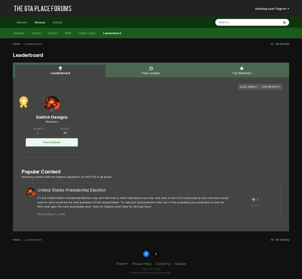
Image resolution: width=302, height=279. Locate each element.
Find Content (51, 142)
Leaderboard (112, 33)
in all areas (248, 87)
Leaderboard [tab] (60, 70)
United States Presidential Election (71, 190)
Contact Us (163, 264)
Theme (122, 264)
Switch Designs (52, 117)
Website (22, 22)
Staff (68, 33)
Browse (40, 24)
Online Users (87, 33)
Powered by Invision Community (151, 272)
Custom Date (271, 87)
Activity (57, 22)
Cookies (180, 264)
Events (53, 33)
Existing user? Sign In (272, 8)
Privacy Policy (142, 264)
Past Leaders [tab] (151, 70)
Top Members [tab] (242, 70)
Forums (36, 33)
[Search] (236, 22)
